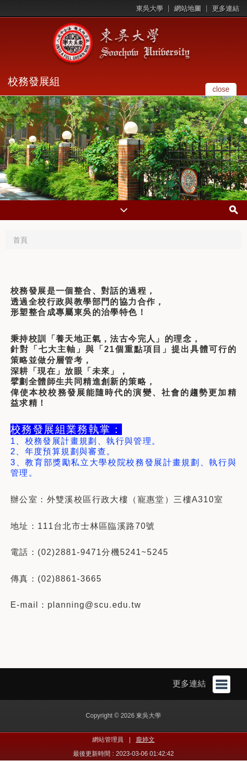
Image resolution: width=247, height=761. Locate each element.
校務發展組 (34, 81)
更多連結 (225, 8)
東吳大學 (149, 8)
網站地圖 (187, 8)
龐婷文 (145, 739)
